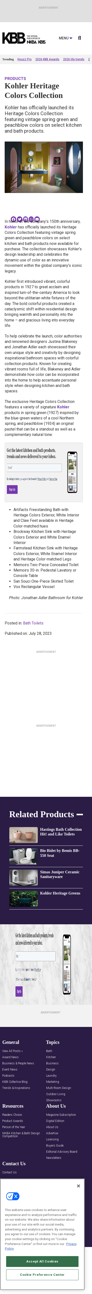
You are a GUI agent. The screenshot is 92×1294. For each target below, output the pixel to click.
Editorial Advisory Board (61, 1151)
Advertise (52, 1133)
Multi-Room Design (58, 1088)
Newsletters (53, 1158)
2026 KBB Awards (47, 59)
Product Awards (12, 1121)
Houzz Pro (24, 59)
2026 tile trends (73, 59)
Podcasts (8, 1075)
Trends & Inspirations (16, 1088)
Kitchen (51, 1057)
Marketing (52, 1082)
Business (52, 1063)
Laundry (51, 1075)
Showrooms (54, 1100)
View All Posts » (12, 1051)
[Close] (78, 1186)
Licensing (52, 1139)
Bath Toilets (33, 623)
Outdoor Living (55, 1094)
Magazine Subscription (61, 1115)
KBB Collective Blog (14, 1082)
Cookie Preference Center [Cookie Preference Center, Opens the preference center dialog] (42, 1275)
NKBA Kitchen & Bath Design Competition (21, 1135)
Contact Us (9, 1172)
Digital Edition (55, 1121)
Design (50, 1069)
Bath (49, 1051)
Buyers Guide (55, 1145)
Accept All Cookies (42, 1261)
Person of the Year (13, 1127)
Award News (10, 1057)
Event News (9, 1069)
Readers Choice (12, 1115)
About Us (52, 1127)
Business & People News (18, 1063)
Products (15, 78)
